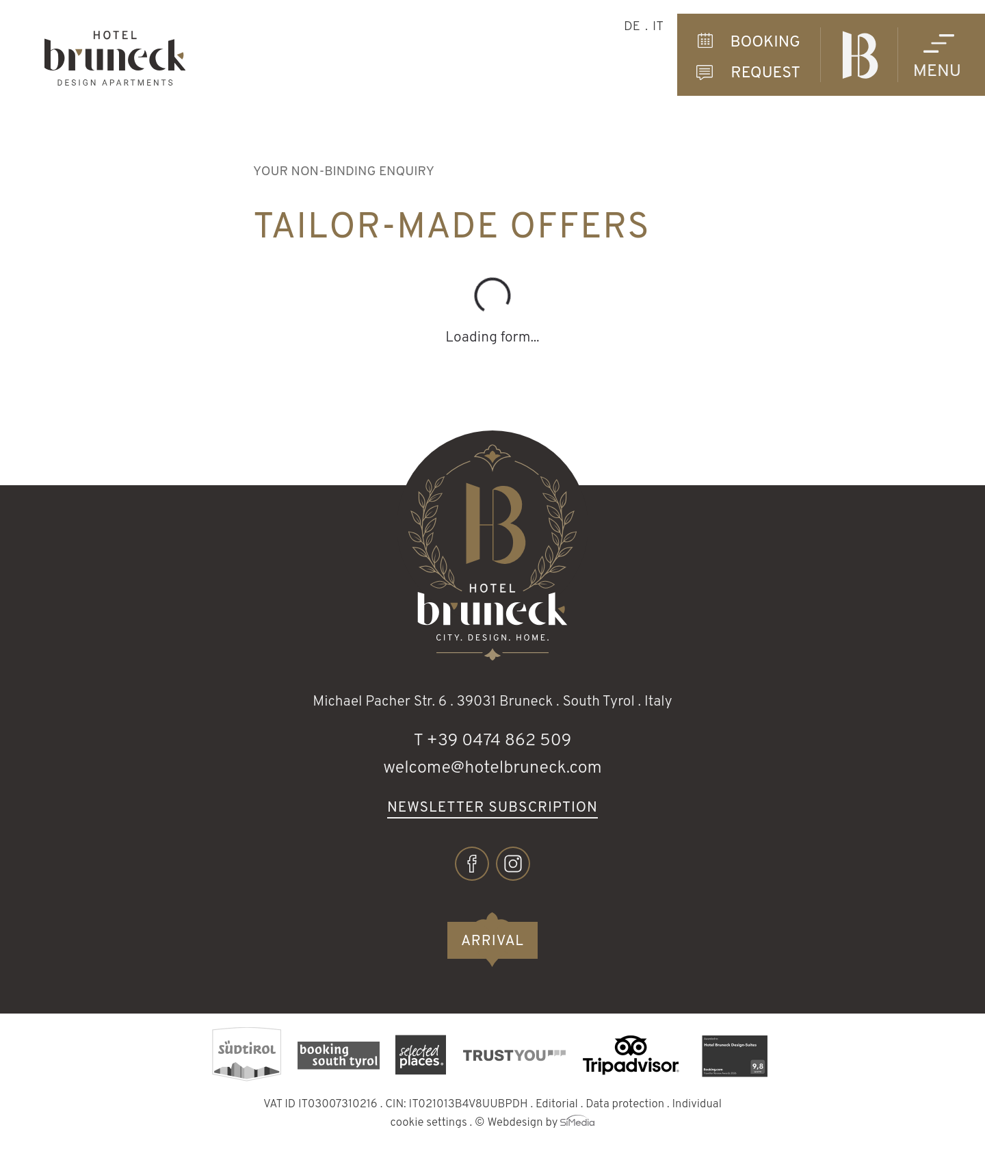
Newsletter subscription (492, 809)
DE (632, 26)
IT (658, 26)
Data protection (625, 1104)
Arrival (492, 941)
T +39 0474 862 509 (492, 741)
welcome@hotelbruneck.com (492, 768)
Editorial (557, 1104)
